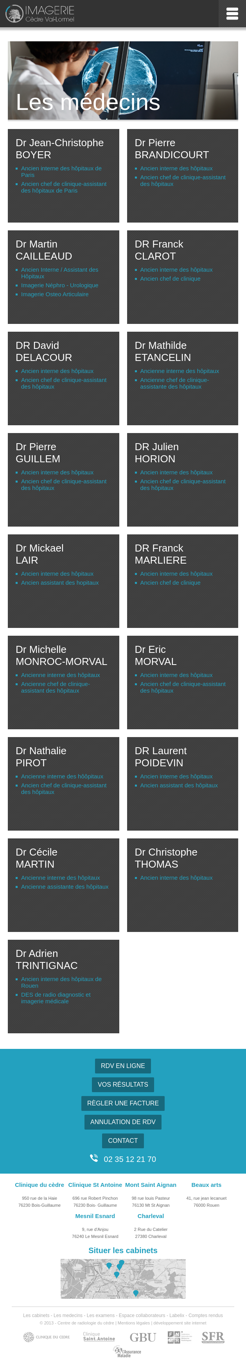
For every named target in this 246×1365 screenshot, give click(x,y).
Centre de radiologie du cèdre (85, 1323)
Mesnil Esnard (95, 1216)
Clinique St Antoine (95, 1184)
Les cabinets (36, 1315)
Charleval (151, 1216)
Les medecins (68, 1315)
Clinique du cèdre (39, 1184)
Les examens (101, 1315)
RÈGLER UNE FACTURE (123, 1103)
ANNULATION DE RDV (123, 1122)
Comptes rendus (206, 1315)
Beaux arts (207, 1184)
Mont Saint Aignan (150, 1184)
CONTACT (123, 1140)
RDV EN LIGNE (123, 1066)
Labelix (176, 1315)
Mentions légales (134, 1323)
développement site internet (179, 1323)
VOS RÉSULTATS (123, 1084)
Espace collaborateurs (142, 1315)
